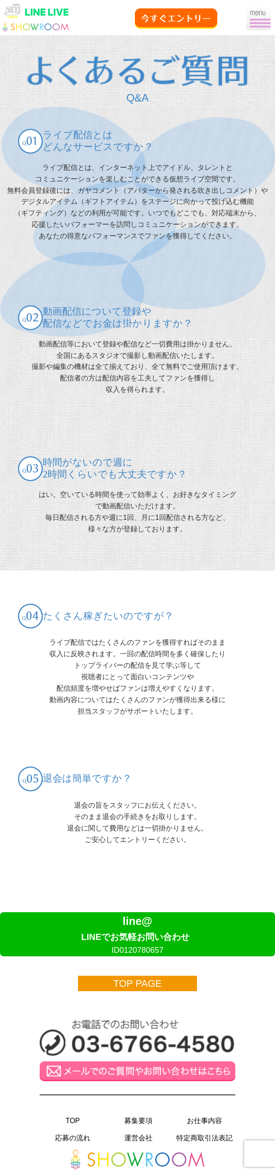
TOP (73, 1120)
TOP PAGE (137, 983)
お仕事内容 (204, 1120)
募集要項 (138, 1120)
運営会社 (138, 1138)
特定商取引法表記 (204, 1138)
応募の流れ (72, 1138)
